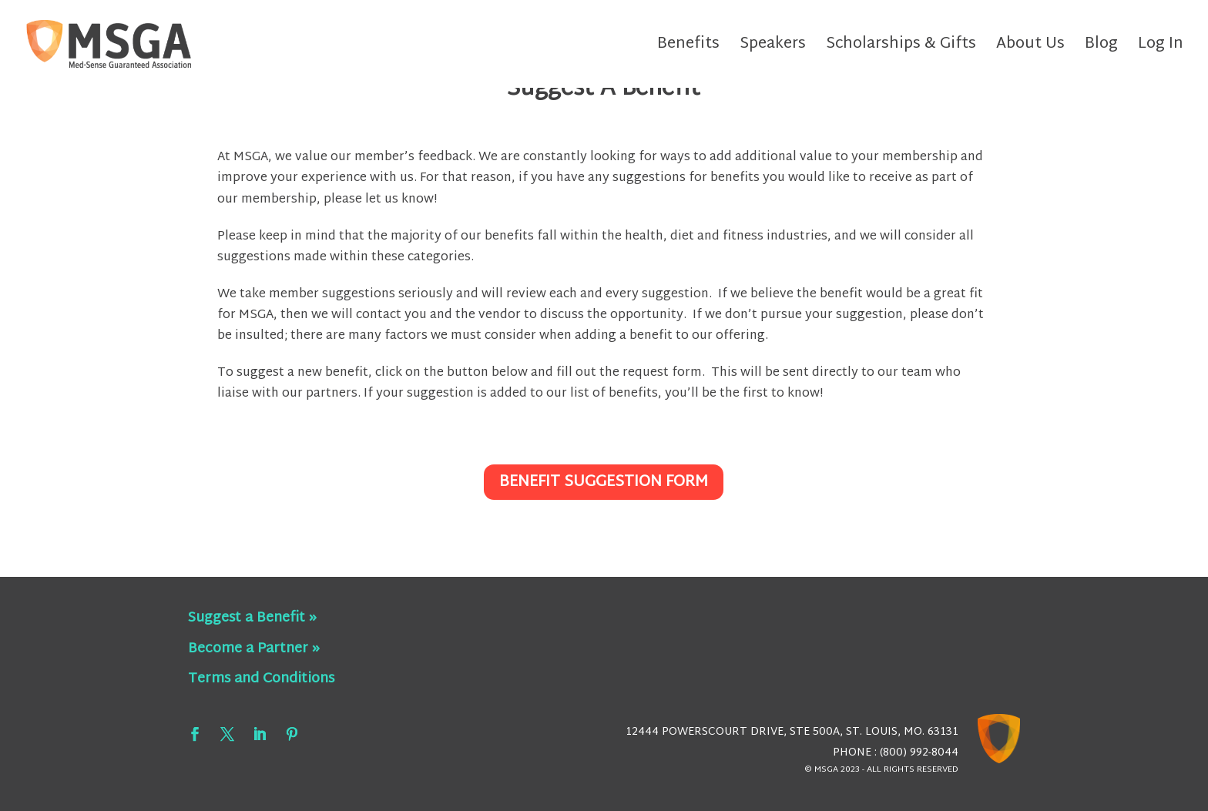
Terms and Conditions (261, 679)
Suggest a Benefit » (252, 618)
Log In (1160, 48)
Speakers (773, 48)
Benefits (688, 48)
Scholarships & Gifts (901, 48)
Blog (1101, 48)
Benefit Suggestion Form (603, 482)
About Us (1030, 48)
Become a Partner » (254, 649)
